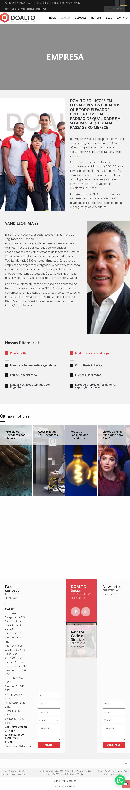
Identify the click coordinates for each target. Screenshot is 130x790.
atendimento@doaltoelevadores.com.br (27, 746)
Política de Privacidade (65, 786)
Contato (122, 17)
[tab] (32, 353)
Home (52, 17)
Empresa (65, 17)
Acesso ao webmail (114, 9)
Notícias (96, 17)
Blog (109, 17)
